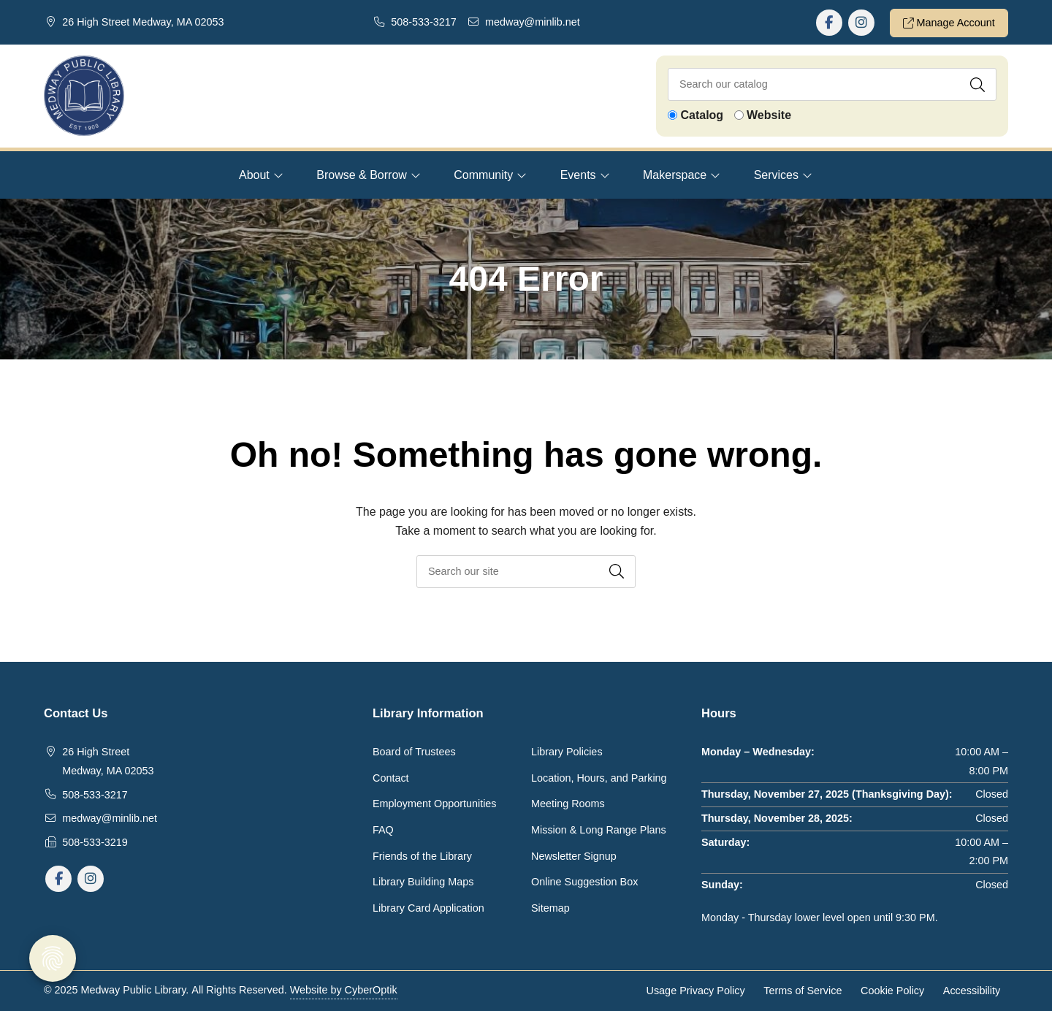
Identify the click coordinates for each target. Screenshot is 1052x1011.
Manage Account (949, 22)
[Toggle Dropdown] (278, 175)
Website (769, 115)
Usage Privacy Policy (696, 990)
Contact (391, 778)
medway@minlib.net (532, 22)
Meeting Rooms (568, 803)
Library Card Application (428, 908)
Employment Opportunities (435, 803)
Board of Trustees (414, 752)
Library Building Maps (423, 882)
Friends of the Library (422, 856)
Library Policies (567, 752)
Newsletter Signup (574, 856)
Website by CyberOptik (343, 990)
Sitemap (550, 908)
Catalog (701, 115)
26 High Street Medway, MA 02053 (143, 22)
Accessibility (971, 990)
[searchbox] (526, 571)
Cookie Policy (892, 990)
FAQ (383, 830)
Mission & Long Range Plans (598, 830)
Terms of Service (802, 990)
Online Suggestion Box (584, 882)
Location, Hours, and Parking (599, 778)
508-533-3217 (424, 22)
